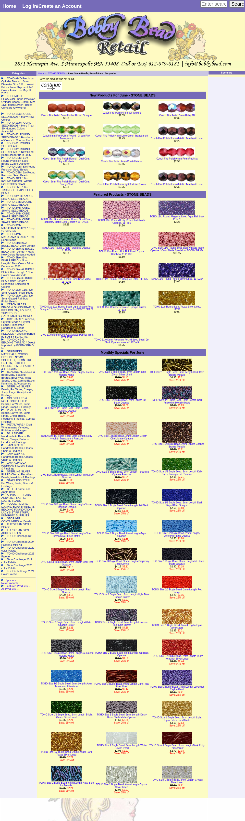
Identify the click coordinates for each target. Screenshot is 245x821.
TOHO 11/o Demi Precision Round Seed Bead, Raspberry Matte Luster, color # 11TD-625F (66, 220)
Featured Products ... (18, 586)
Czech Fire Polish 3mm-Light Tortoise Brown (122, 184)
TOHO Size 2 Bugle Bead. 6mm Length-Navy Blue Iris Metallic (66, 784)
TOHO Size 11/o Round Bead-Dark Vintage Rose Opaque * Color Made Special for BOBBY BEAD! (177, 249)
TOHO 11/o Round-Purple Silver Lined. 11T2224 (177, 278)
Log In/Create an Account (52, 6)
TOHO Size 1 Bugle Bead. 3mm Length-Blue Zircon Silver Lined (121, 373)
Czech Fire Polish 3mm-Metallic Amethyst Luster (177, 138)
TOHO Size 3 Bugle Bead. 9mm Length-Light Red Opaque (66, 563)
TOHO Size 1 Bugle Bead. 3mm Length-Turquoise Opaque (66, 476)
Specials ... (12, 580)
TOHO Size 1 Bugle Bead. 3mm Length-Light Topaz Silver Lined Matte (176, 719)
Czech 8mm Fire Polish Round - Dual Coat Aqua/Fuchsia (66, 160)
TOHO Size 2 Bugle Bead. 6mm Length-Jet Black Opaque (121, 654)
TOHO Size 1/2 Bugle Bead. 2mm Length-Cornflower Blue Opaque (177, 534)
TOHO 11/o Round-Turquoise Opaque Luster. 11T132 (122, 308)
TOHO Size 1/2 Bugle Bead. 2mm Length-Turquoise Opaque (66, 409)
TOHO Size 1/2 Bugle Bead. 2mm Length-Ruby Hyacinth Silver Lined (177, 657)
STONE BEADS (56, 73)
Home (9, 6)
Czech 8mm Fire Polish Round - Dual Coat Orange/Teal (66, 183)
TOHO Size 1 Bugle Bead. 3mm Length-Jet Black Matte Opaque (177, 562)
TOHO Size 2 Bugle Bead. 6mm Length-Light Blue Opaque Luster (121, 595)
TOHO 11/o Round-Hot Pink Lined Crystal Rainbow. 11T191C (121, 253)
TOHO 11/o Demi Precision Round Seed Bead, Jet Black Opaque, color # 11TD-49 (121, 341)
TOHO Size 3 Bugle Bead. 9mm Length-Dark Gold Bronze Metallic (177, 373)
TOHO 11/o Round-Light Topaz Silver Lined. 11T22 (177, 308)
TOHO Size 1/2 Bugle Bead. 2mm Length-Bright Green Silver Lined (66, 716)
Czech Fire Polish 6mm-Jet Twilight (122, 112)
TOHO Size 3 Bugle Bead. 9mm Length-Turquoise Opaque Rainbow (121, 473)
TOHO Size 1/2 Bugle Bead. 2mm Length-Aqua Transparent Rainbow (66, 685)
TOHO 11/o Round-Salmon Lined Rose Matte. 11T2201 (66, 280)
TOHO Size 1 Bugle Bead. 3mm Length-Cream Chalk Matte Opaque (121, 437)
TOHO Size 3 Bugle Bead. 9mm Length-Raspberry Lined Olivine (121, 562)
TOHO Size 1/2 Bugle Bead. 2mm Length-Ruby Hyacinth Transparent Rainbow (66, 437)
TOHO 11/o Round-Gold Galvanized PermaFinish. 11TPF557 (66, 336)
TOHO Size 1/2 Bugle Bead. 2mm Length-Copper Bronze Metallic (177, 445)
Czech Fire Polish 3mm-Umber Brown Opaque (66, 115)
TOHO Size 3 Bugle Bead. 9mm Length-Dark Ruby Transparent (177, 746)
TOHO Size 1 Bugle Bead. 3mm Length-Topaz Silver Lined (177, 626)
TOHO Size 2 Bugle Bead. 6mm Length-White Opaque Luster (66, 623)
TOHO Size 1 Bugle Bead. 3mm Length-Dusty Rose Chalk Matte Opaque (122, 716)
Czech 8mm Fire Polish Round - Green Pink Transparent (66, 137)
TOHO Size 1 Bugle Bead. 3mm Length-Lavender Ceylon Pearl (177, 688)
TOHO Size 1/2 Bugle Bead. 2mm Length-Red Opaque (177, 591)
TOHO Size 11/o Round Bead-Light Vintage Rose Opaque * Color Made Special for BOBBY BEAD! (66, 308)
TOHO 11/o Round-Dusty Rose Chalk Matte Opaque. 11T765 (121, 221)
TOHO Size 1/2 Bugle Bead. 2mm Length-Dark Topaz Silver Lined (66, 753)
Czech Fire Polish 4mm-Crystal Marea (121, 161)
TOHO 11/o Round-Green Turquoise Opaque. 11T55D (66, 249)
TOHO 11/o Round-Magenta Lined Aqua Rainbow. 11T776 (177, 218)
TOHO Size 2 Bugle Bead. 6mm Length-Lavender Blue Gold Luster (122, 623)
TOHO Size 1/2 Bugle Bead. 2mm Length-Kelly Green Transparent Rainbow (176, 473)
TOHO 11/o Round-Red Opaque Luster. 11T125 (122, 279)
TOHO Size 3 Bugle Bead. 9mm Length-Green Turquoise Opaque (66, 505)
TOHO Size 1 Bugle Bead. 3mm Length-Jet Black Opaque (121, 507)
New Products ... (11, 583)
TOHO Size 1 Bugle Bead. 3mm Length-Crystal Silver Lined (177, 781)
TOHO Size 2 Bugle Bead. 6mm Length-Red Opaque (66, 591)
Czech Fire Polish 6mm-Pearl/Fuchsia (176, 158)
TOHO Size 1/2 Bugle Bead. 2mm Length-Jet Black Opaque (121, 401)
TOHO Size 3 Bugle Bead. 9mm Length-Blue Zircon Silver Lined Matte (66, 534)
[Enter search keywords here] (213, 4)
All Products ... (10, 588)
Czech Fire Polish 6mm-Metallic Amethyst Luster (177, 184)
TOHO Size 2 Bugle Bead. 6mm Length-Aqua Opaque (122, 534)
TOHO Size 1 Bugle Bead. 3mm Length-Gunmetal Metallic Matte (66, 654)
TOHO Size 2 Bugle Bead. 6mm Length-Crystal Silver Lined (121, 786)
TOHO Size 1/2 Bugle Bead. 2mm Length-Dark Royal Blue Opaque (176, 504)
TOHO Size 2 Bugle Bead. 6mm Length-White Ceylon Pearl (122, 746)
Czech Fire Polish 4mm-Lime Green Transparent (121, 135)
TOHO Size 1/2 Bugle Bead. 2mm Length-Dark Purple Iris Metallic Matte (176, 401)
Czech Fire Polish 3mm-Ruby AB (177, 115)
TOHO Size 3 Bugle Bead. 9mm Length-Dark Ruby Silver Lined (121, 685)
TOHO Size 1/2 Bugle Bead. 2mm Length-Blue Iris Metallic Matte (66, 373)
